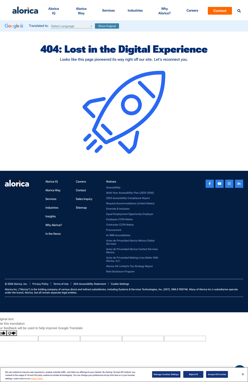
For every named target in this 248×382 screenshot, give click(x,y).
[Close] (242, 374)
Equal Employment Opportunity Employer (129, 214)
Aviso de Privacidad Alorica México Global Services (130, 242)
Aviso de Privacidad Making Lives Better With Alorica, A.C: (132, 259)
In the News (53, 233)
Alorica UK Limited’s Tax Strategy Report (129, 266)
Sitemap (81, 207)
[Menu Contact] (192, 10)
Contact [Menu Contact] (219, 11)
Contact (81, 190)
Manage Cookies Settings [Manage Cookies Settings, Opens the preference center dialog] (166, 374)
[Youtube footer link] (219, 184)
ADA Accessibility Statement (89, 283)
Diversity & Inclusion (117, 208)
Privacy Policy (40, 283)
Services (50, 199)
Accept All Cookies (217, 374)
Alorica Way (53, 190)
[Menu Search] (239, 11)
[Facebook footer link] (210, 184)
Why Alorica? (53, 225)
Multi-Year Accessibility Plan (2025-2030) (130, 192)
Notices (111, 181)
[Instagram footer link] (229, 184)
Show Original (107, 26)
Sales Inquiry (84, 199)
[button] (54, 10)
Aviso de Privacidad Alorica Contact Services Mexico (132, 251)
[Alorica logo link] (25, 10)
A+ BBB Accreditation (118, 235)
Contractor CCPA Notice (120, 224)
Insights (50, 216)
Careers (81, 181)
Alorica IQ (51, 181)
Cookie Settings (120, 283)
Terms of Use (61, 283)
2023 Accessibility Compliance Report (128, 198)
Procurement (113, 229)
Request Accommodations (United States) (130, 203)
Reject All (193, 374)
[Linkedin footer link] (239, 184)
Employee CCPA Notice (119, 219)
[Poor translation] (12, 333)
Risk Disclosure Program (120, 271)
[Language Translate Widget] (71, 26)
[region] (124, 374)
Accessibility (113, 187)
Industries (51, 207)
